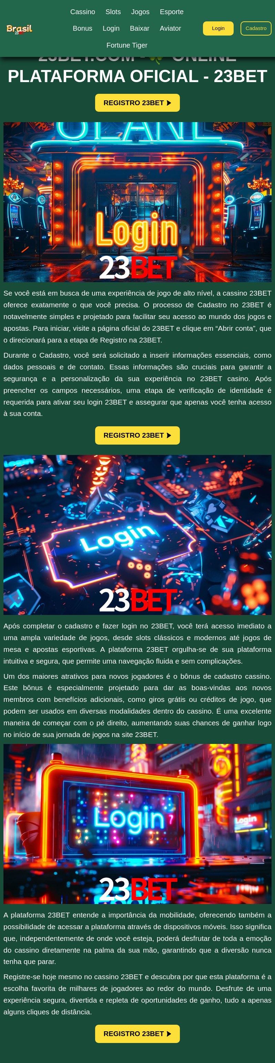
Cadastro (254, 28)
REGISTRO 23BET (137, 104)
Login (213, 28)
